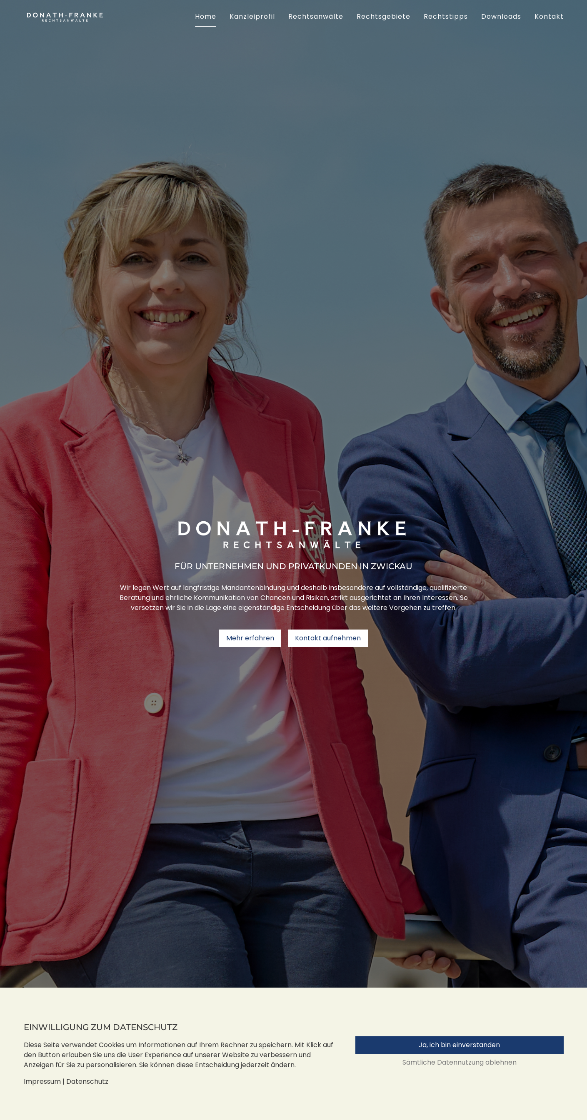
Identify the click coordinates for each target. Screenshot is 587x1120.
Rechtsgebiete (383, 16)
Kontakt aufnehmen (328, 638)
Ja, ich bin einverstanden (459, 1045)
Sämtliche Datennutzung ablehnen (459, 1062)
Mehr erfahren (250, 638)
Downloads (501, 16)
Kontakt (549, 16)
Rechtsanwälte (315, 16)
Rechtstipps (446, 16)
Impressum (42, 1081)
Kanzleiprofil (252, 16)
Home (205, 16)
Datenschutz (87, 1081)
